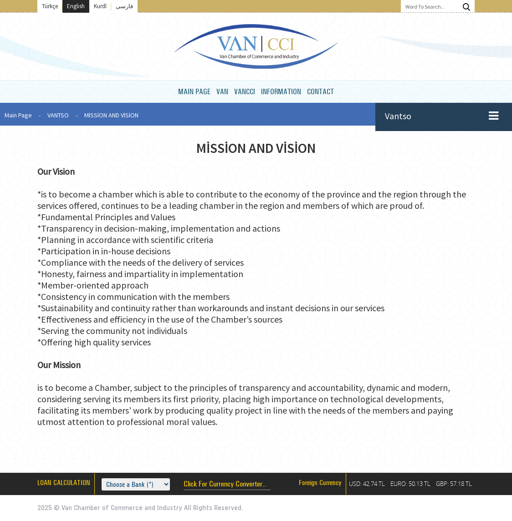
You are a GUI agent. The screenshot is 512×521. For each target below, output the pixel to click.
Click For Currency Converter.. (225, 483)
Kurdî (100, 6)
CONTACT (320, 91)
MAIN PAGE (194, 91)
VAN (222, 91)
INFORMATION (281, 91)
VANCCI (244, 91)
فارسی (124, 6)
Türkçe (50, 6)
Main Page (18, 115)
